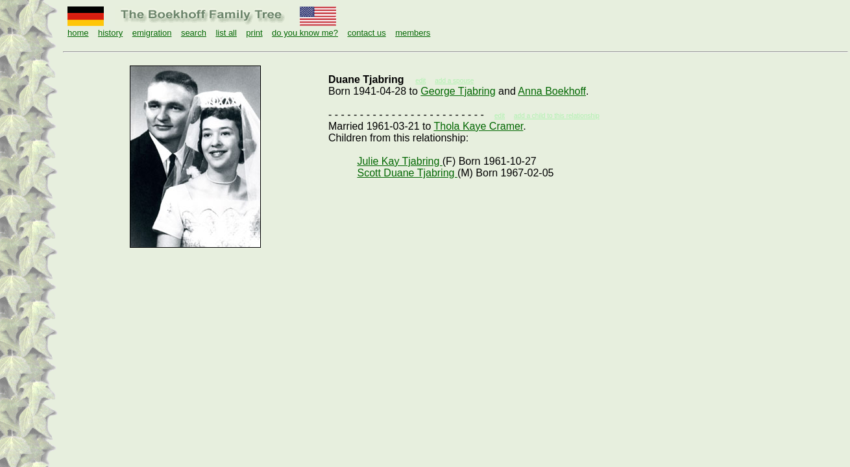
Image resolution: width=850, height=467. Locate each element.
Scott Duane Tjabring (407, 172)
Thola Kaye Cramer (478, 126)
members (412, 33)
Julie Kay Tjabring (399, 161)
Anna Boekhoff (552, 91)
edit (499, 115)
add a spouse (454, 80)
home (78, 33)
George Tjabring (457, 91)
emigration (152, 33)
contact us (366, 33)
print (254, 33)
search (193, 33)
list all (226, 33)
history (110, 33)
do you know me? (305, 33)
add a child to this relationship (557, 115)
